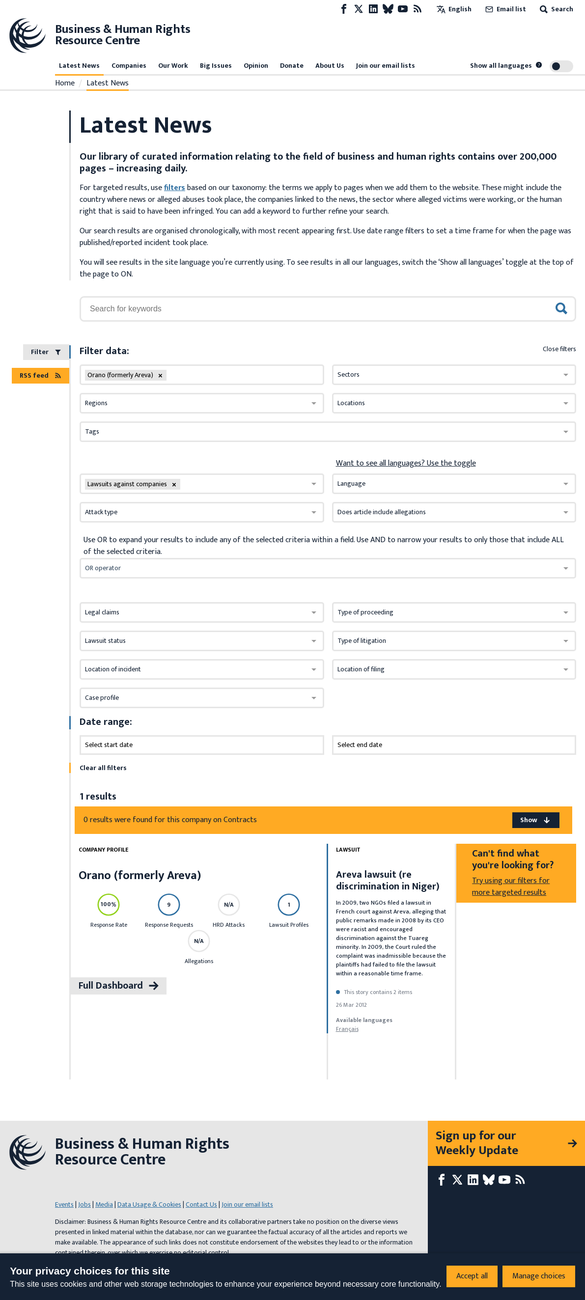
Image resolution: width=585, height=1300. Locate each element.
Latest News (79, 65)
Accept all (472, 1276)
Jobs (84, 1204)
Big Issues (216, 65)
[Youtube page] (403, 9)
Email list (504, 9)
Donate (292, 65)
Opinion (256, 65)
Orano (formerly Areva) (140, 875)
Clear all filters (103, 768)
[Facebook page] (344, 9)
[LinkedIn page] (373, 9)
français (347, 1029)
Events (64, 1204)
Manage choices (538, 1276)
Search (555, 9)
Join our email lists (385, 65)
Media (104, 1204)
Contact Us (201, 1204)
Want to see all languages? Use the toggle (406, 464)
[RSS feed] (417, 9)
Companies (128, 65)
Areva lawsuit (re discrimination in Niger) (388, 880)
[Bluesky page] (388, 9)
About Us (329, 65)
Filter (46, 352)
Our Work (173, 65)
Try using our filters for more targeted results (511, 886)
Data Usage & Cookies (149, 1204)
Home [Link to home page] (65, 83)
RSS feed (40, 375)
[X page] (358, 9)
